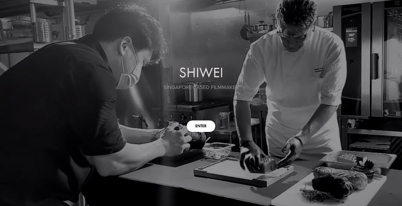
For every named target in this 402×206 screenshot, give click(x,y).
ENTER (201, 126)
